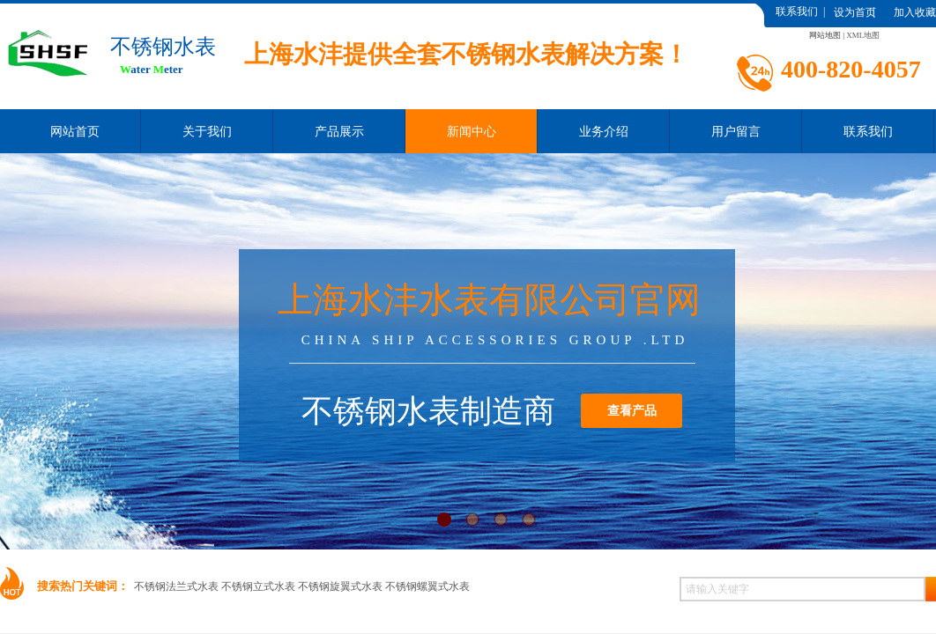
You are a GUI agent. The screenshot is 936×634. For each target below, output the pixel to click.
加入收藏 (915, 12)
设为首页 (855, 12)
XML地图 (863, 35)
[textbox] (802, 589)
